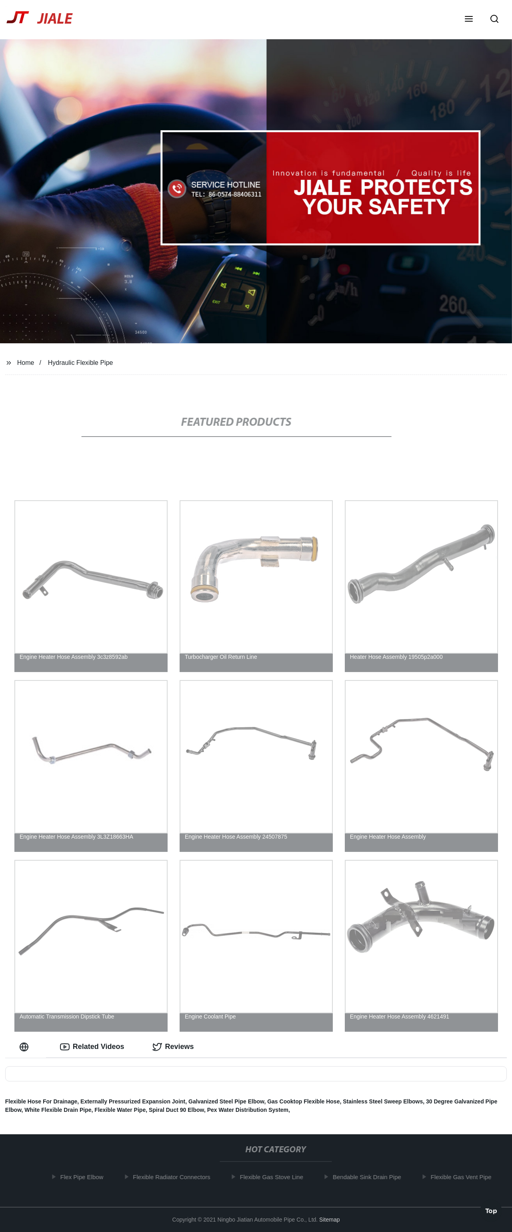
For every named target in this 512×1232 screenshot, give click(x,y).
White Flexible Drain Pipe (57, 1110)
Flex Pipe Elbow (84, 1177)
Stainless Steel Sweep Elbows (383, 1101)
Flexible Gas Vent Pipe (463, 1177)
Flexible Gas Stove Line (274, 1177)
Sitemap (329, 1219)
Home (25, 362)
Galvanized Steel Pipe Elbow (226, 1101)
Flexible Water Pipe (120, 1110)
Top (491, 1210)
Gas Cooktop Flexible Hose (303, 1101)
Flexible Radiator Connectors (174, 1177)
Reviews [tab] (173, 1047)
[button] (469, 19)
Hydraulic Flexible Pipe (80, 362)
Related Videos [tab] (92, 1047)
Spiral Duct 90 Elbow (176, 1110)
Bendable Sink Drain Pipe (369, 1177)
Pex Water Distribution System (247, 1110)
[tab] (25, 1046)
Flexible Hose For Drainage (41, 1101)
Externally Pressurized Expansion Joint (132, 1101)
